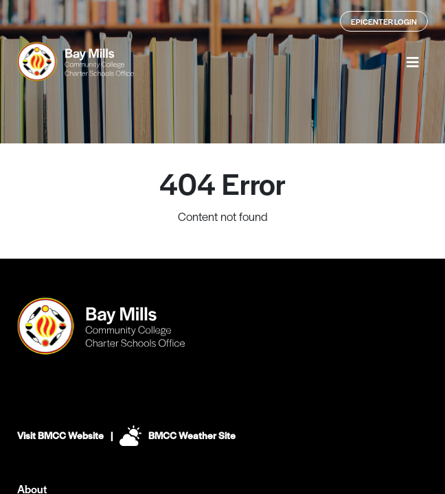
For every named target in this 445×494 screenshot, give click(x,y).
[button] (413, 62)
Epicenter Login (384, 21)
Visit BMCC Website (60, 435)
